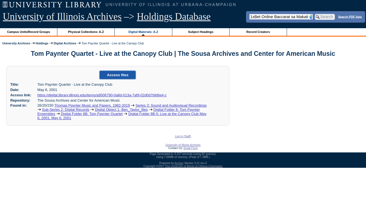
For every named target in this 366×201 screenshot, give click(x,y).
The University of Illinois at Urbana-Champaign (194, 166)
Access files (117, 75)
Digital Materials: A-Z (143, 32)
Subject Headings (200, 32)
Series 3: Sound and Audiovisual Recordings (171, 105)
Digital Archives (65, 43)
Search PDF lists (350, 16)
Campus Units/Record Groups (28, 32)
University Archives (16, 43)
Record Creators (258, 32)
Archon (179, 163)
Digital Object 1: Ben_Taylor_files (121, 109)
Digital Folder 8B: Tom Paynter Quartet (91, 114)
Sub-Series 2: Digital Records (65, 109)
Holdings (42, 43)
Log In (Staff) (183, 136)
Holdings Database (174, 16)
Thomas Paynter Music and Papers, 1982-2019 (92, 105)
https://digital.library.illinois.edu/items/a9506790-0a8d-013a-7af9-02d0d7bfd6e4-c (101, 95)
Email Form (190, 148)
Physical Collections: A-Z (86, 32)
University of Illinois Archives (62, 16)
